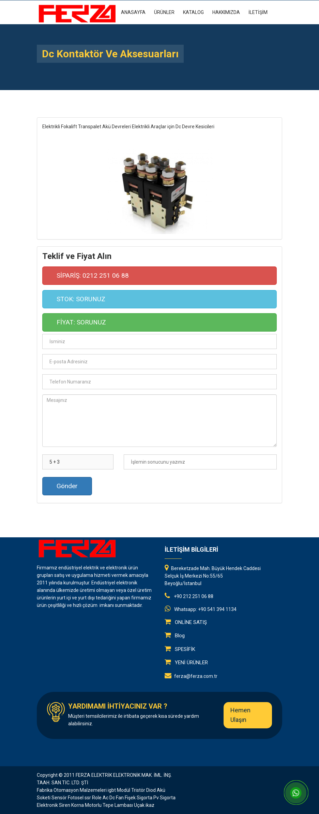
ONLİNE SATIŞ (191, 622)
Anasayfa (133, 12)
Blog (180, 636)
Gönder (67, 486)
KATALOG (193, 12)
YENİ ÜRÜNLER (191, 662)
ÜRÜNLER (164, 12)
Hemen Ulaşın (240, 715)
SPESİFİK (185, 649)
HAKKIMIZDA (226, 12)
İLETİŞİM (258, 12)
